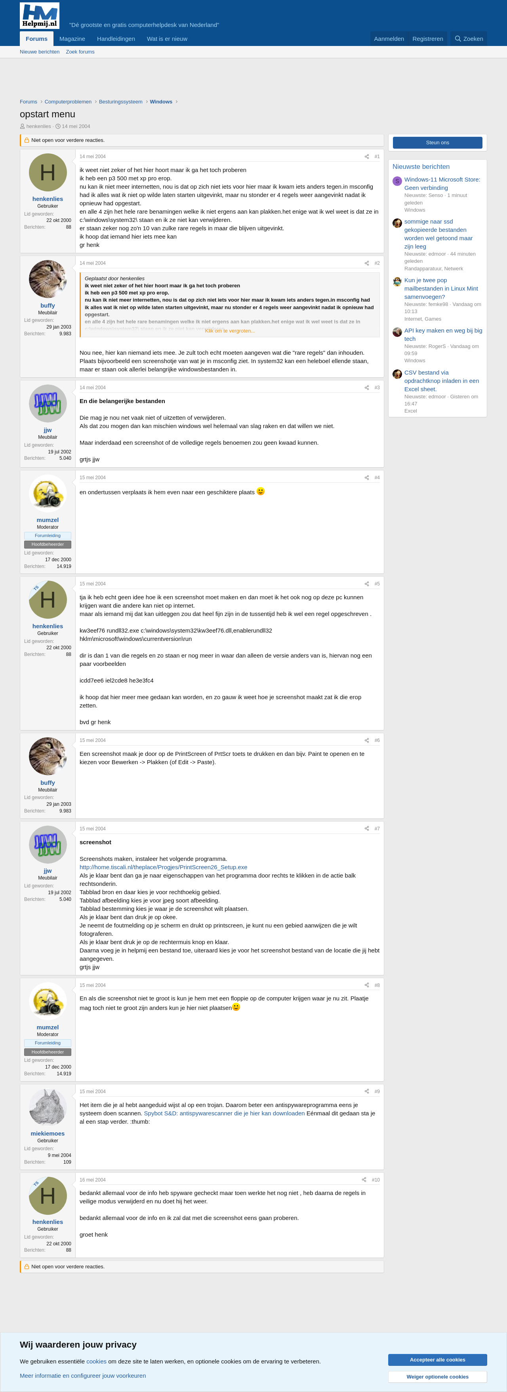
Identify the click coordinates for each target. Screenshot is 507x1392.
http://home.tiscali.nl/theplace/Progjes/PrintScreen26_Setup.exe (164, 867)
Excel (410, 411)
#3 (377, 387)
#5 (377, 584)
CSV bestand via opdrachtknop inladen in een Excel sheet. (441, 380)
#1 (377, 156)
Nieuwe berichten (39, 52)
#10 (376, 1180)
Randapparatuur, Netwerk (433, 269)
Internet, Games (422, 319)
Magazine (72, 38)
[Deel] (367, 156)
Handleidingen (116, 38)
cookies (96, 1361)
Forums (37, 38)
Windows (414, 210)
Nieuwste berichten (421, 166)
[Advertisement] (164, 80)
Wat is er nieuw (167, 38)
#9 (377, 1091)
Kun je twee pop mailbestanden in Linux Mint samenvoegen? (441, 288)
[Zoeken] (469, 38)
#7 (377, 829)
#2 (377, 263)
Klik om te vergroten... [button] (230, 331)
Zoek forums (80, 52)
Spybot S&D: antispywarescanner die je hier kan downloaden (224, 1113)
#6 (377, 740)
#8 (377, 985)
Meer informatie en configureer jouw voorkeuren (83, 1375)
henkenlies (39, 126)
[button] (193, 38)
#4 (377, 477)
